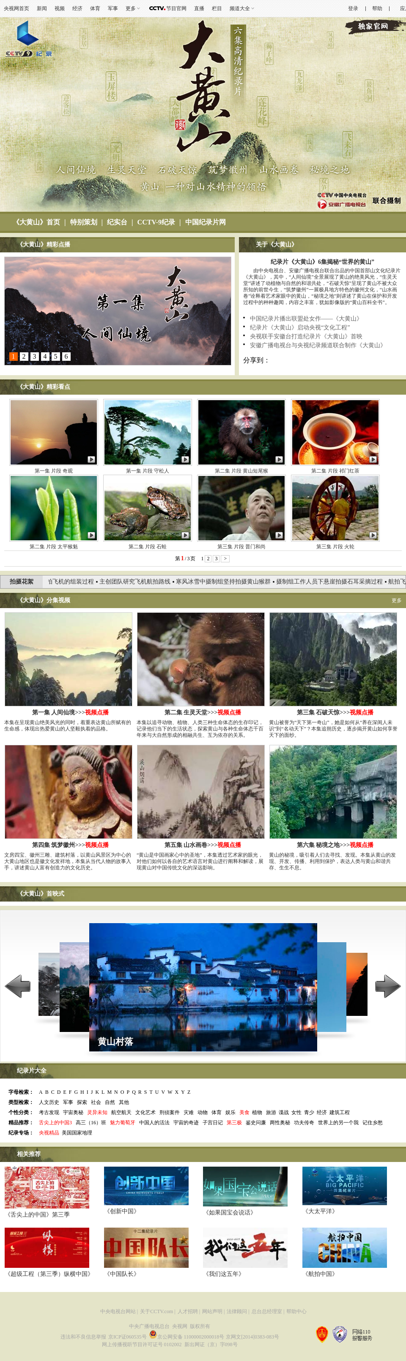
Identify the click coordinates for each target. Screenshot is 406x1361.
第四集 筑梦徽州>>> (70, 845)
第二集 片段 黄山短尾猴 (241, 471)
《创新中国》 (122, 1211)
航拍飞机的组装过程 (71, 581)
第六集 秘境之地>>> (335, 845)
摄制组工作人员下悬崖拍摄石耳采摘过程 (333, 581)
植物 (257, 1112)
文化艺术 (145, 1112)
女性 (296, 1112)
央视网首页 (16, 8)
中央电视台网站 (118, 1311)
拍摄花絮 (21, 581)
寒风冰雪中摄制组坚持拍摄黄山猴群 (227, 581)
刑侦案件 (169, 1112)
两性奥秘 (280, 1123)
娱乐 (230, 1112)
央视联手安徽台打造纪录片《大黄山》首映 (306, 336)
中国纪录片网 (205, 222)
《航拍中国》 (320, 1274)
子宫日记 (213, 1123)
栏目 (217, 8)
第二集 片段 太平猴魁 (54, 547)
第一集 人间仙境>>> (70, 712)
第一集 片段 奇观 (54, 471)
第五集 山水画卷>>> (203, 845)
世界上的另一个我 (338, 1123)
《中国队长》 (122, 1274)
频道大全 (240, 8)
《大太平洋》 (320, 1211)
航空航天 (121, 1112)
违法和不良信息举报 (83, 1337)
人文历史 (49, 1102)
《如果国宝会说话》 (229, 1212)
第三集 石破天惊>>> (335, 712)
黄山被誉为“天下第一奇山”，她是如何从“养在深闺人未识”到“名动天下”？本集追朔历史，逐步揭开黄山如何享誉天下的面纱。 (333, 728)
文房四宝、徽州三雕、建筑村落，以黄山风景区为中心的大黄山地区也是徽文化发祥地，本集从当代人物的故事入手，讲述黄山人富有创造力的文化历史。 (67, 861)
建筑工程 (339, 1112)
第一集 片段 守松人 (147, 471)
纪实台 (117, 222)
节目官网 (176, 8)
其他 (124, 1102)
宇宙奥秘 (73, 1112)
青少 (309, 1112)
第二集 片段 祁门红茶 (335, 471)
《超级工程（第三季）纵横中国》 (49, 1274)
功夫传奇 (304, 1123)
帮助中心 (296, 1311)
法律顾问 (237, 1311)
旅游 (271, 1112)
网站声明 (212, 1311)
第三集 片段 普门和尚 (241, 547)
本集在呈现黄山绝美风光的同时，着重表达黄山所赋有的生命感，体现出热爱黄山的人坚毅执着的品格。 (67, 725)
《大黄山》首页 (36, 222)
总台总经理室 (267, 1311)
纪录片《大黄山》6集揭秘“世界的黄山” (322, 262)
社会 (96, 1102)
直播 (199, 8)
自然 (110, 1102)
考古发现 (49, 1112)
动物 (203, 1112)
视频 (60, 8)
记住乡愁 (372, 1123)
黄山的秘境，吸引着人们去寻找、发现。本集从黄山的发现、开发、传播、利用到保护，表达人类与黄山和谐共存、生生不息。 (332, 861)
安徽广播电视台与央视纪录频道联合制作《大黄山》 (318, 345)
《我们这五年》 (223, 1274)
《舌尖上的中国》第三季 (37, 1215)
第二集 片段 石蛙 (148, 547)
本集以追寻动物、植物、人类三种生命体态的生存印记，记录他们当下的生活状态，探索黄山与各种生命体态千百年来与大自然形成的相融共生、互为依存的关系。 (200, 728)
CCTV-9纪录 (156, 222)
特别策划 (83, 222)
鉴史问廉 (256, 1123)
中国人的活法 (154, 1123)
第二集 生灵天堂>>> (203, 712)
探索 (82, 1102)
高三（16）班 (91, 1123)
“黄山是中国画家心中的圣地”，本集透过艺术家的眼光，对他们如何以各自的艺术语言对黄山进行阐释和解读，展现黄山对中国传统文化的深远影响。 (200, 861)
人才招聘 (188, 1311)
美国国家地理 (77, 1133)
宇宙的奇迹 (186, 1123)
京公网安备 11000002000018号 (187, 1337)
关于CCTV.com (156, 1311)
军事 (113, 8)
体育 (95, 8)
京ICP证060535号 (127, 1337)
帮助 (377, 8)
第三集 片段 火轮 (335, 547)
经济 (77, 8)
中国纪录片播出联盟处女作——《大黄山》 (306, 318)
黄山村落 (115, 1042)
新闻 (42, 8)
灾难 (189, 1112)
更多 (131, 8)
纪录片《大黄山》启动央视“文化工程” (300, 327)
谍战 (284, 1112)
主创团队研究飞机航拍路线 (138, 581)
